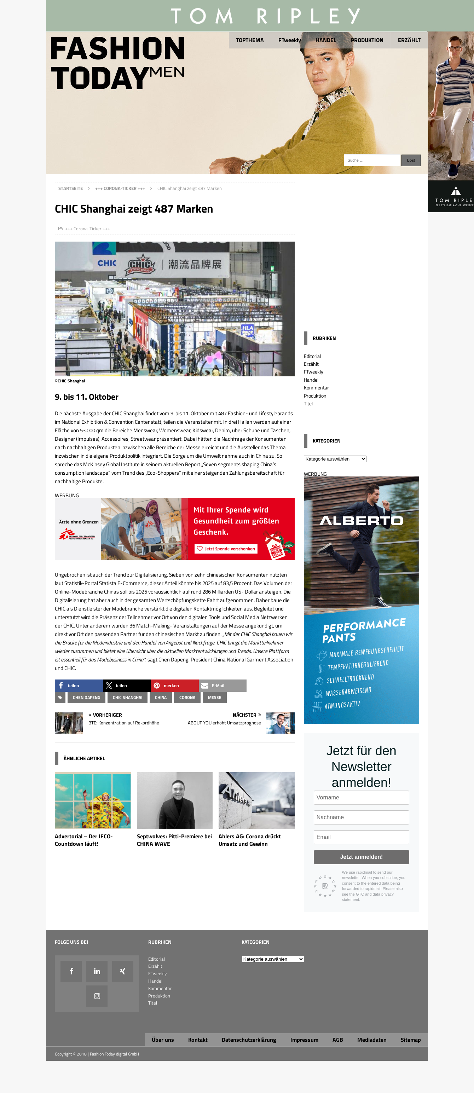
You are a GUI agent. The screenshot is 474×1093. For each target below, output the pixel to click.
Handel (311, 379)
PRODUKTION (367, 40)
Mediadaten (372, 1039)
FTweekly (289, 40)
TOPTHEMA (250, 40)
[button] (79, 685)
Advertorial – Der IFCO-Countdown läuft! (84, 840)
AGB (338, 1039)
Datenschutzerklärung (249, 1039)
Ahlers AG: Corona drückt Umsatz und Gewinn (250, 840)
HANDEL (326, 40)
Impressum (304, 1039)
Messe (214, 697)
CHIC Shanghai (127, 697)
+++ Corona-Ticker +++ (87, 228)
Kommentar (316, 387)
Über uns (163, 1039)
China (161, 697)
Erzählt (311, 364)
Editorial (312, 356)
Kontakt (198, 1039)
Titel (308, 403)
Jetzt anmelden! (361, 857)
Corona (187, 697)
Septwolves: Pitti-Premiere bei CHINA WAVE (174, 840)
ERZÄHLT (409, 40)
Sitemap (411, 1039)
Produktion (315, 395)
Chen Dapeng (86, 697)
